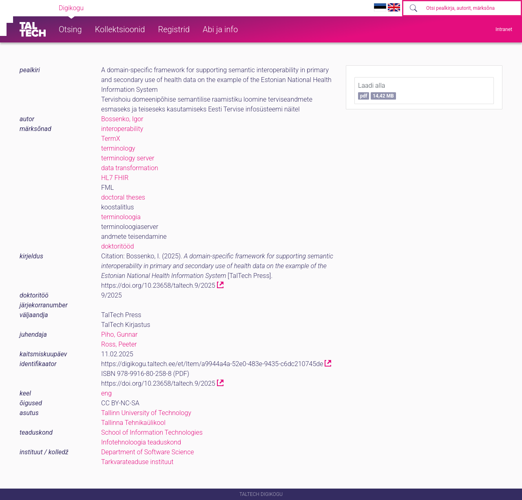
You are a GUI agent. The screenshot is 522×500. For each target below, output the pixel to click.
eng (106, 393)
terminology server (127, 158)
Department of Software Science (147, 452)
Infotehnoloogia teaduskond (141, 442)
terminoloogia (121, 217)
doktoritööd (117, 246)
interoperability (122, 129)
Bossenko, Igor (122, 119)
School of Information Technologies (152, 432)
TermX (110, 138)
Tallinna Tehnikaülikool (133, 423)
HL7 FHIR (114, 178)
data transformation (129, 168)
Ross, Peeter (119, 344)
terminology (118, 148)
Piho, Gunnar (119, 334)
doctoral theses (123, 197)
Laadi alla (377, 91)
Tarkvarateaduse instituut (137, 462)
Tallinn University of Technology (146, 413)
